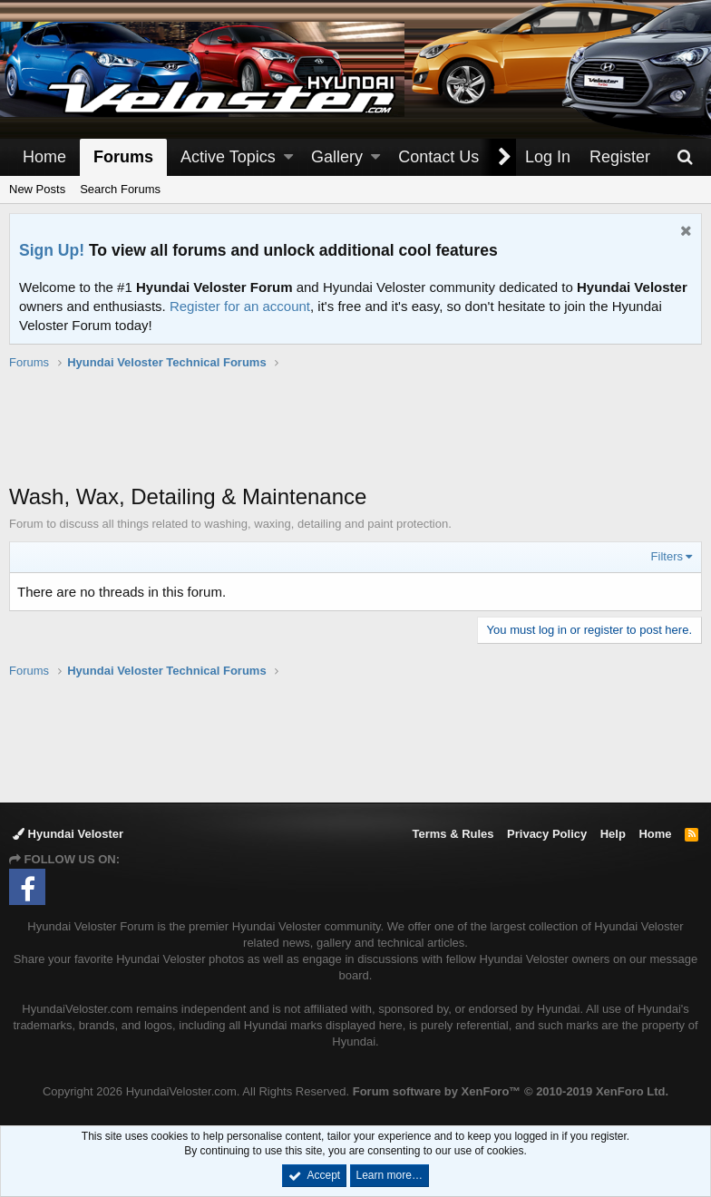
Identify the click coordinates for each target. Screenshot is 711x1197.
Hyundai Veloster (68, 834)
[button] (288, 157)
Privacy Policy (547, 834)
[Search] (684, 157)
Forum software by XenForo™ (510, 1091)
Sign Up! (51, 250)
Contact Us (438, 157)
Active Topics (228, 157)
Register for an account (240, 306)
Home (44, 157)
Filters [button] (667, 556)
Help (613, 834)
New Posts (37, 189)
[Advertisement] (355, 436)
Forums (123, 157)
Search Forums (120, 189)
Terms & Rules (452, 834)
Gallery (337, 157)
